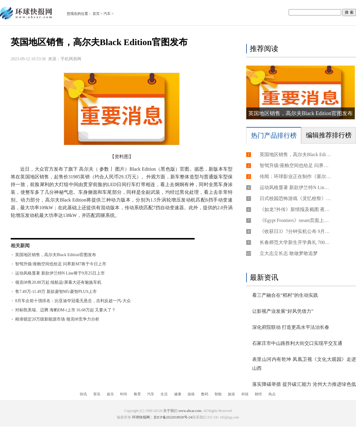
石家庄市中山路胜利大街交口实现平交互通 (297, 343)
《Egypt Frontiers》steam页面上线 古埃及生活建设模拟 (295, 220)
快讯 (83, 394)
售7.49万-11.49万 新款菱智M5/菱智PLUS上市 (56, 291)
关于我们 (170, 411)
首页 (96, 14)
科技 (245, 394)
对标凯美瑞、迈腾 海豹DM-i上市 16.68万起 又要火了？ (65, 310)
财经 (258, 394)
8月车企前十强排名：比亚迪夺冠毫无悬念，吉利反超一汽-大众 (73, 301)
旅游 (231, 394)
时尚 (123, 394)
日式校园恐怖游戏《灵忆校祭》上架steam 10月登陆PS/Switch (295, 198)
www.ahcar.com (189, 411)
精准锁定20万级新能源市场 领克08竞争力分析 (57, 319)
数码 (204, 394)
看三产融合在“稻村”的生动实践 (285, 295)
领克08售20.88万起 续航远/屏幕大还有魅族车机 (58, 282)
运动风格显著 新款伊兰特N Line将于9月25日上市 (60, 273)
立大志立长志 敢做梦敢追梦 (289, 253)
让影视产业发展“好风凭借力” (282, 311)
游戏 (191, 394)
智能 (218, 394)
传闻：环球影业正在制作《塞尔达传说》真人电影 (295, 176)
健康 (177, 394)
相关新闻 (20, 245)
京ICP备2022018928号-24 (172, 417)
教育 (137, 394)
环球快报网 (141, 417)
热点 (272, 394)
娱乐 (110, 394)
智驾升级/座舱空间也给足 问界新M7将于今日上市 (60, 264)
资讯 (96, 394)
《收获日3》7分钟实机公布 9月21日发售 (295, 231)
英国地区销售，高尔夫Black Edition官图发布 (55, 255)
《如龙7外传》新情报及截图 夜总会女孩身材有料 (295, 209)
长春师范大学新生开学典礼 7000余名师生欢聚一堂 (295, 242)
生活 (164, 394)
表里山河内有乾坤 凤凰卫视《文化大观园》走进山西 (304, 364)
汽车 (107, 14)
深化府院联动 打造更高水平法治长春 (290, 327)
